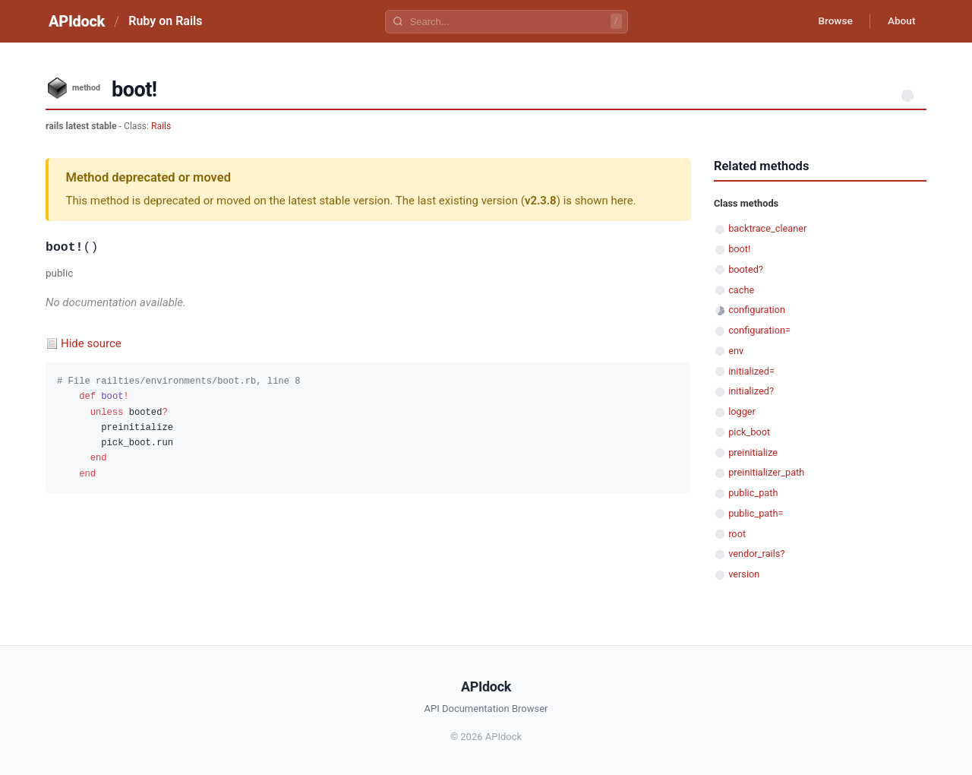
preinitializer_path (766, 472)
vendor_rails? (756, 553)
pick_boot (749, 432)
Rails (161, 126)
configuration (756, 309)
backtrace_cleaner (767, 228)
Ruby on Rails (165, 21)
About (899, 21)
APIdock (77, 21)
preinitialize (753, 452)
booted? (745, 269)
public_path (753, 492)
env (735, 350)
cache (741, 290)
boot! (739, 249)
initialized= (751, 371)
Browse (831, 21)
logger (742, 411)
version (743, 574)
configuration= (759, 330)
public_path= (755, 513)
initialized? (751, 391)
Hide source (91, 343)
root (737, 533)
